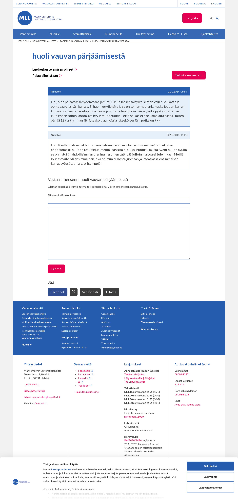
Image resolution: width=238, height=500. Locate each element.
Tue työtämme (150, 308)
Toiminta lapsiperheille (33, 330)
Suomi (184, 3)
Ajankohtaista (149, 328)
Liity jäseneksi (148, 313)
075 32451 (32, 384)
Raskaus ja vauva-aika (74, 41)
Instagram (84, 374)
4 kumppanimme (61, 453)
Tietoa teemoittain (71, 326)
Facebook (58, 292)
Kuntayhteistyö (69, 343)
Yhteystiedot (127, 3)
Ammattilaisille (70, 308)
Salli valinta (210, 460)
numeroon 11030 (134, 416)
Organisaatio (108, 313)
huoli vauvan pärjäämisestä (110, 41)
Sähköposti (90, 292)
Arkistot (105, 322)
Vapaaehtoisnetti (55, 3)
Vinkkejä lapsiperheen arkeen (37, 322)
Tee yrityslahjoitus (134, 381)
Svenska (200, 3)
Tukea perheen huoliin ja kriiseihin (39, 326)
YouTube (83, 385)
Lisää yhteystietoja (34, 390)
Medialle (105, 3)
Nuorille (27, 344)
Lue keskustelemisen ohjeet (55, 69)
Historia (105, 318)
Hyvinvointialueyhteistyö (74, 347)
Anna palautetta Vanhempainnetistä (32, 336)
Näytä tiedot (177, 493)
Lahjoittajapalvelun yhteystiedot (42, 397)
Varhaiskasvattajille (71, 313)
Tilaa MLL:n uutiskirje (86, 391)
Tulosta (110, 292)
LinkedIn (83, 378)
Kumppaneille (69, 337)
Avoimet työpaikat (110, 330)
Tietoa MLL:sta (110, 308)
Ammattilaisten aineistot (74, 322)
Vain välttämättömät (210, 471)
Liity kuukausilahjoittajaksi (139, 378)
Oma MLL (40, 403)
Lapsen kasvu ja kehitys (34, 313)
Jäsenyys (106, 326)
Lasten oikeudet (69, 330)
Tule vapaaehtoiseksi (152, 322)
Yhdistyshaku (84, 3)
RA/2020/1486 (133, 440)
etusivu (24, 41)
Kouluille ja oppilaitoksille (74, 318)
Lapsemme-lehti (109, 334)
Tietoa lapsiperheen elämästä (37, 318)
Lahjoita (192, 18)
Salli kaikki (210, 449)
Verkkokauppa (26, 3)
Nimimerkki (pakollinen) (62, 195)
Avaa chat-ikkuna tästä (187, 404)
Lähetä (56, 269)
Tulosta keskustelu (188, 75)
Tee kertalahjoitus (134, 374)
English (216, 3)
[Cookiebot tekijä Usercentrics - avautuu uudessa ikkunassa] (21, 493)
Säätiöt (105, 339)
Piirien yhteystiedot (111, 347)
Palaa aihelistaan (47, 76)
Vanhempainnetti (32, 308)
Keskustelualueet (44, 41)
